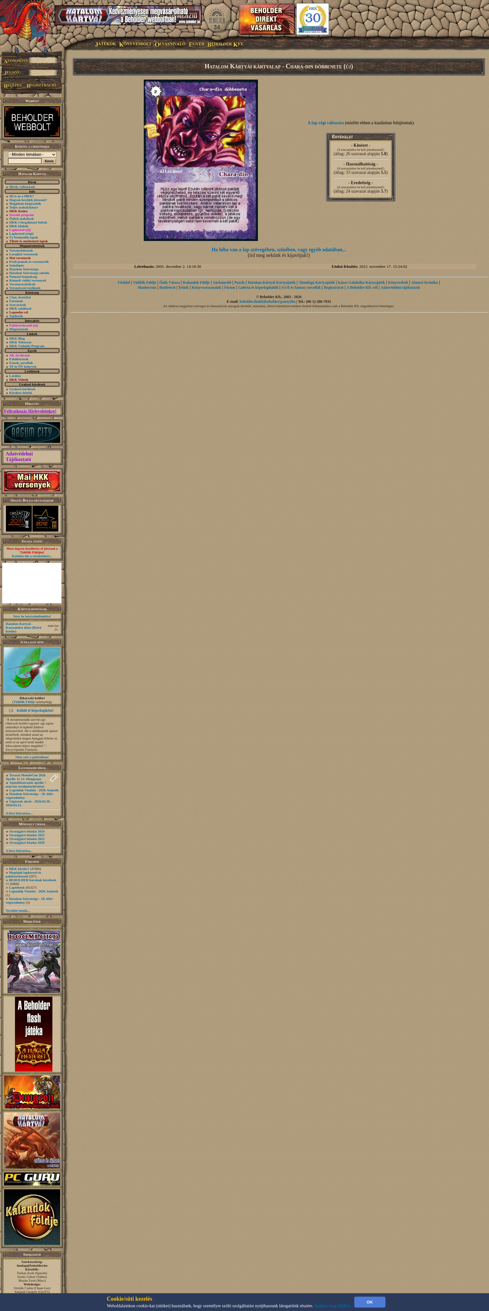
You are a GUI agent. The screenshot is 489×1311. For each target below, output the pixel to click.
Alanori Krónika (424, 282)
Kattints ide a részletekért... (32, 556)
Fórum (229, 287)
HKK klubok (18, 226)
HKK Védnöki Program (27, 346)
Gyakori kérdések (22, 389)
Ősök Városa (169, 282)
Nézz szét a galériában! (32, 757)
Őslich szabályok (21, 218)
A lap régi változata (325, 122)
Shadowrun (147, 287)
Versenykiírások (21, 250)
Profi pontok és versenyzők (29, 261)
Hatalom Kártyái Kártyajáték (272, 282)
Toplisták (16, 316)
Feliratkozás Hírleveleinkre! (30, 411)
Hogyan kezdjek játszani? (28, 200)
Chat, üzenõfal (20, 297)
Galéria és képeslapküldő (258, 287)
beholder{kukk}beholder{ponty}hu (267, 301)
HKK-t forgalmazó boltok (28, 222)
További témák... (18, 910)
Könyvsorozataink (206, 287)
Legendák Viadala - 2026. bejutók (34, 790)
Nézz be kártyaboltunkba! (32, 616)
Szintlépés (16, 265)
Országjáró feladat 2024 (27, 831)
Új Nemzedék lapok (23, 237)
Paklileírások (19, 359)
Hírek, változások (22, 187)
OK (370, 1302)
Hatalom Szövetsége (24, 269)
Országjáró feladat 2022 (27, 839)
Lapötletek (17, 887)
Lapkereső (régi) (21, 233)
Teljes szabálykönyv (23, 207)
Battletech (167, 287)
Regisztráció (333, 287)
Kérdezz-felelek (20, 393)
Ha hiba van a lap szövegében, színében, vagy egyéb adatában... (278, 249)
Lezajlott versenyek (23, 254)
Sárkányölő (222, 282)
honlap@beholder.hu (32, 1265)
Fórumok (16, 301)
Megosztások (18, 329)
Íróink (184, 287)
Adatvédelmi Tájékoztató (19, 456)
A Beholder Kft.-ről (362, 287)
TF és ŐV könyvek (22, 366)
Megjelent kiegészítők (25, 203)
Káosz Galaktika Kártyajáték (361, 282)
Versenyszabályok (22, 284)
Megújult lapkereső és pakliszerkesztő (23, 874)
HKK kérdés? (19, 869)
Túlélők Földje (24, 702)
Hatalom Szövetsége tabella (29, 273)
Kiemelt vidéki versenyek (27, 280)
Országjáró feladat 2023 (27, 835)
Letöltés (15, 376)
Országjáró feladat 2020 (27, 842)
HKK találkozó (20, 308)
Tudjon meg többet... (333, 1306)
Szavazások (17, 305)
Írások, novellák (21, 363)
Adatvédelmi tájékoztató (400, 287)
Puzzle (240, 282)
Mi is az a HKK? (21, 196)
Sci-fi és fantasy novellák (301, 287)
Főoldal (124, 282)
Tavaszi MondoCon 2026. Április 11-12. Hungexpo (26, 777)
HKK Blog (17, 338)
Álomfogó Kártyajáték (317, 282)
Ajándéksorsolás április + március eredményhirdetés (26, 784)
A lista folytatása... (19, 813)
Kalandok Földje (196, 282)
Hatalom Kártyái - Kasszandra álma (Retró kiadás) (23, 627)
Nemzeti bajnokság (23, 276)
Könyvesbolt (398, 282)
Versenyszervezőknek (25, 288)
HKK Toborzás (20, 342)
